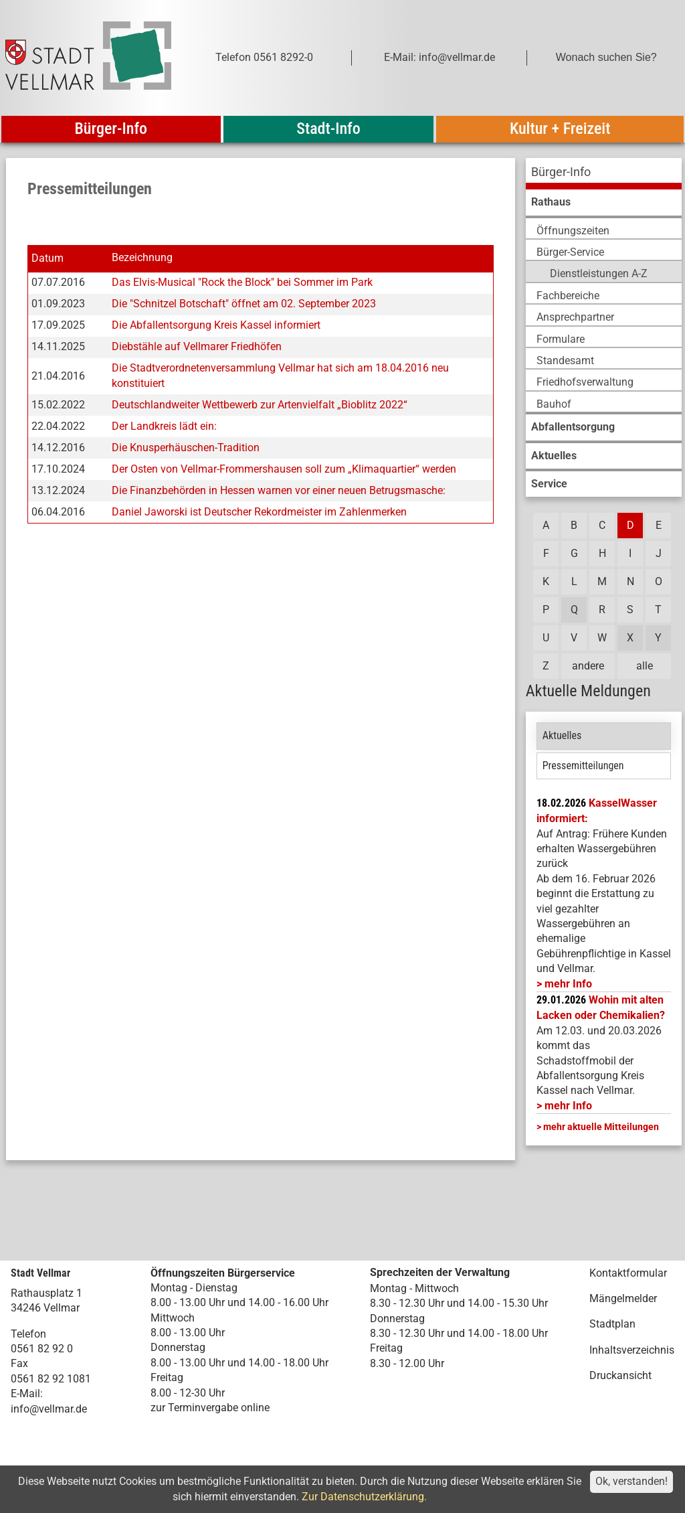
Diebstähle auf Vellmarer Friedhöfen (197, 346)
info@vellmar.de (49, 1409)
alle (644, 665)
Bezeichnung (142, 258)
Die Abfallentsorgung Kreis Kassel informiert (216, 325)
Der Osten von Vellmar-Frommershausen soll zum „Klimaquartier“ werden (284, 469)
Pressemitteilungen (583, 765)
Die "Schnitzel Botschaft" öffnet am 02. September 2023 (244, 303)
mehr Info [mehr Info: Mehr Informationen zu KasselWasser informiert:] (568, 983)
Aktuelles (562, 735)
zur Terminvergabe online (210, 1407)
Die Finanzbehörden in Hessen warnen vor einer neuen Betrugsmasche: (279, 490)
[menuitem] (604, 173)
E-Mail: (27, 1393)
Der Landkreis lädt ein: (164, 426)
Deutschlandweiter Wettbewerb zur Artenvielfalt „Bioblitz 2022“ (259, 404)
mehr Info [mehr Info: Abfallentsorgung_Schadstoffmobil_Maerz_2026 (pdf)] (568, 1105)
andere (588, 665)
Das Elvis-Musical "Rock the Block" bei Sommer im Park (242, 282)
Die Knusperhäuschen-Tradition (186, 447)
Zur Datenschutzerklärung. (364, 1496)
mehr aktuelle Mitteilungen (601, 1126)
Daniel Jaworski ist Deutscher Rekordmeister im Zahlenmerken (259, 511)
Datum (47, 258)
